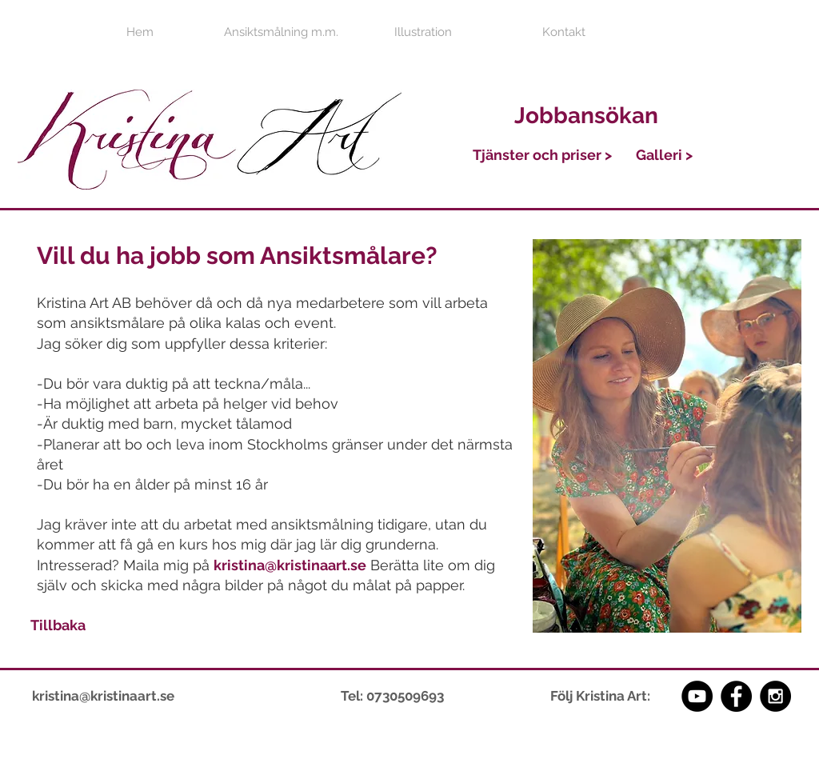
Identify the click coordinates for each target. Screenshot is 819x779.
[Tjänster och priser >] (542, 155)
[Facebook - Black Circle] (736, 696)
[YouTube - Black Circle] (697, 696)
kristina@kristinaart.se (290, 565)
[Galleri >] (664, 154)
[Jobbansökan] (586, 115)
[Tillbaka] (58, 625)
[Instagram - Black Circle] (775, 696)
